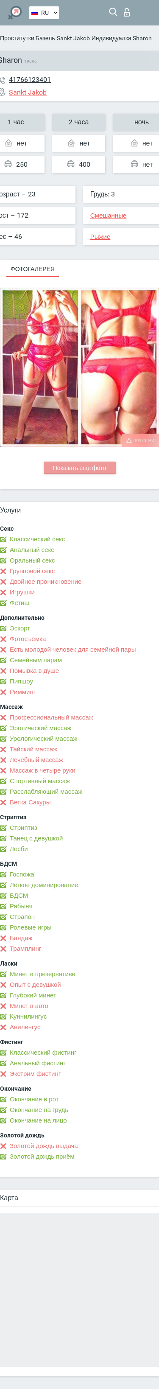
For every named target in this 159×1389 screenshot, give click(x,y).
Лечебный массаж (36, 760)
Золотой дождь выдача (44, 1146)
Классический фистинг (43, 1052)
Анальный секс (32, 550)
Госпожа (22, 874)
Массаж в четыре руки (42, 770)
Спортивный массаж (40, 781)
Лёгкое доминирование (44, 885)
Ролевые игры (31, 927)
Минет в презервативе (42, 974)
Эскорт (20, 628)
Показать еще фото (79, 468)
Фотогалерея (33, 269)
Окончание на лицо (38, 1120)
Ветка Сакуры (30, 802)
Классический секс (37, 539)
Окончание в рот (34, 1099)
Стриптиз (23, 828)
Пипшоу (21, 681)
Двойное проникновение (45, 581)
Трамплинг (25, 948)
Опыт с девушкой (35, 985)
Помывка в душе (34, 671)
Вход (127, 12)
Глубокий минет (33, 995)
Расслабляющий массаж (46, 791)
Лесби (19, 849)
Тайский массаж (33, 749)
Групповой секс (32, 571)
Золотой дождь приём (42, 1156)
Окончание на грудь (39, 1110)
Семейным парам (36, 660)
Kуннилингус (28, 1016)
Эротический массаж (40, 728)
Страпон (22, 917)
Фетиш (20, 603)
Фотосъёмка (28, 639)
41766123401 (30, 80)
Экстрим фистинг (35, 1074)
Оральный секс (32, 560)
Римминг (23, 692)
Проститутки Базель (27, 38)
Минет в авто (29, 1006)
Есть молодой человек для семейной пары (73, 649)
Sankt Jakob (73, 38)
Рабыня (21, 906)
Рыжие (100, 237)
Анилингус (25, 1027)
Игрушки (22, 592)
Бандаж (21, 938)
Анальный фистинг (38, 1063)
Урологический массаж (43, 738)
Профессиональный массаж (51, 717)
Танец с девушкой (36, 838)
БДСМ (19, 895)
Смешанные (108, 215)
